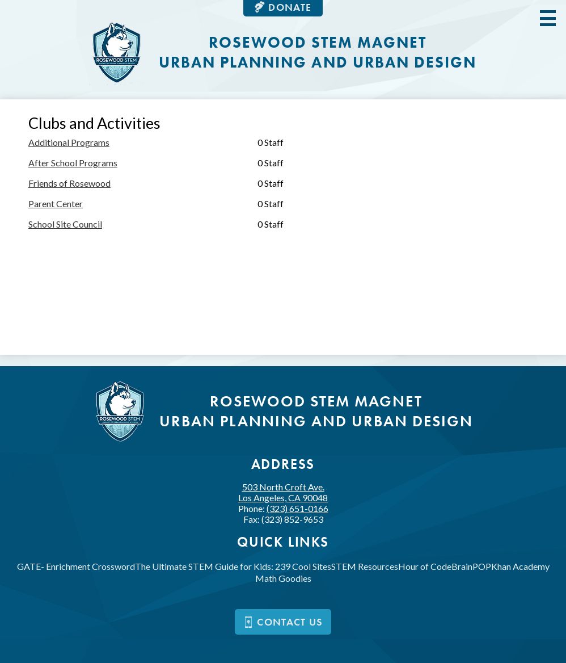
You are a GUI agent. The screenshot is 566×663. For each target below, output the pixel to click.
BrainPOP (471, 566)
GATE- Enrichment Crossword (76, 566)
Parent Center (55, 203)
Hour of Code (424, 566)
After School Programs (72, 162)
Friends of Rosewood (69, 183)
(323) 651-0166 (297, 508)
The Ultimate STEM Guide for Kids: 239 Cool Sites (233, 566)
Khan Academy (520, 566)
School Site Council (65, 224)
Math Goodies (283, 578)
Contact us (283, 621)
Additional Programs (68, 142)
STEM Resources (364, 566)
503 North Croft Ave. (283, 492)
